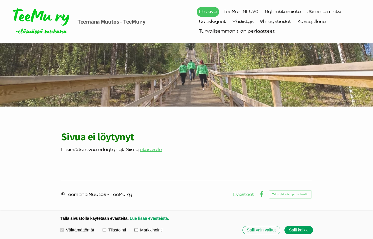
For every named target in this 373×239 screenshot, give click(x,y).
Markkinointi (148, 230)
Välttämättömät (77, 230)
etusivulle (151, 149)
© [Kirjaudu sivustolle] (63, 194)
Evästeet (243, 194)
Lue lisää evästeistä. (149, 218)
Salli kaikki (298, 230)
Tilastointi (114, 230)
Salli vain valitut (261, 230)
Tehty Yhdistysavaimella (290, 194)
